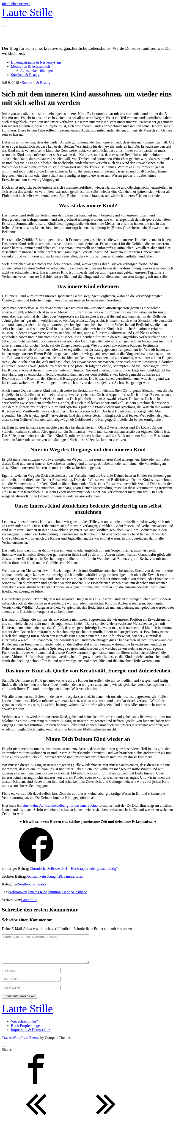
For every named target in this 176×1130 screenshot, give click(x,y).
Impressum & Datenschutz (30, 1035)
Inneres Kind (37, 892)
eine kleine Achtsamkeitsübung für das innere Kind (60, 805)
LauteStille (29, 900)
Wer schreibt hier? (24, 1027)
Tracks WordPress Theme (20, 1043)
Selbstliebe (79, 892)
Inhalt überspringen (16, 4)
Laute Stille (27, 12)
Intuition (54, 892)
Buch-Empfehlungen (26, 1031)
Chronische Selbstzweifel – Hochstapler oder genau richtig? (74, 868)
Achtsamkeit (18, 892)
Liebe (66, 892)
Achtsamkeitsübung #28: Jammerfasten (55, 876)
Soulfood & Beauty (25, 75)
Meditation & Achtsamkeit (30, 66)
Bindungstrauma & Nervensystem (36, 62)
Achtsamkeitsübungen (36, 71)
